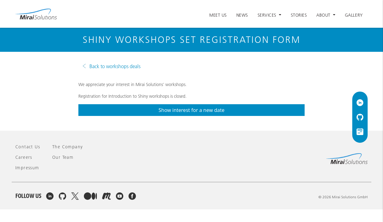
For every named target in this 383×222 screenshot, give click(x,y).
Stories (299, 15)
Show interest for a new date (192, 110)
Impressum (27, 168)
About (324, 15)
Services (268, 15)
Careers (23, 157)
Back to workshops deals (114, 66)
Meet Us (218, 15)
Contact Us (27, 147)
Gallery (354, 15)
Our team (62, 157)
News (242, 15)
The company (67, 147)
